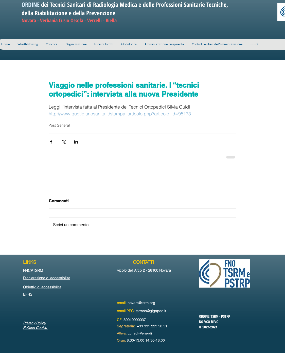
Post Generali (59, 125)
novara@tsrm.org (141, 303)
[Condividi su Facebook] (51, 141)
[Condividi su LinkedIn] (76, 141)
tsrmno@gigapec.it (151, 311)
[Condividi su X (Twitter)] (63, 141)
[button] (75, 44)
